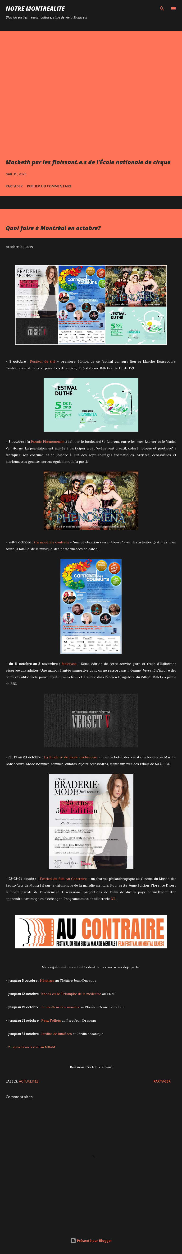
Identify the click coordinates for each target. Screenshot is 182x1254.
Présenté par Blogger (91, 1240)
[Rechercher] (162, 8)
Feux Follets (51, 1020)
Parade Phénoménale (47, 441)
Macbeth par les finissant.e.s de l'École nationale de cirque (88, 162)
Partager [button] (14, 186)
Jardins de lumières (56, 1034)
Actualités (29, 1081)
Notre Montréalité (35, 8)
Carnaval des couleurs (51, 542)
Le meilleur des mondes (60, 1007)
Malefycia (69, 664)
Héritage (47, 980)
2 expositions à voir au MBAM (31, 1047)
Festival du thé (42, 361)
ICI (113, 899)
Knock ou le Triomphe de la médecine (71, 994)
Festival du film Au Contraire (63, 879)
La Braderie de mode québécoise (70, 757)
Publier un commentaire (49, 186)
